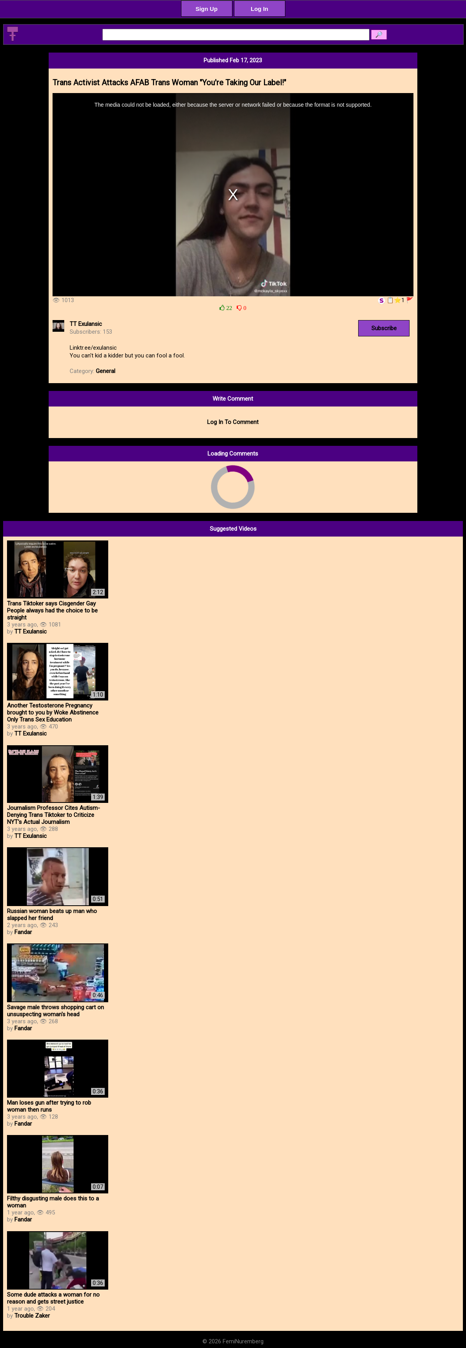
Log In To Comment (232, 422)
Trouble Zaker (32, 1315)
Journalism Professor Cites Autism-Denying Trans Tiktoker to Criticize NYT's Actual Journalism (53, 814)
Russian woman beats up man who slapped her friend (52, 915)
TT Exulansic (86, 323)
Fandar (23, 932)
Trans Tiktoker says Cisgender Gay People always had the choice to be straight (52, 610)
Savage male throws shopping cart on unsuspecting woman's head (55, 1011)
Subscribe (384, 328)
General (105, 371)
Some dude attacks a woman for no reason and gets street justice (53, 1298)
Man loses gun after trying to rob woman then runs (49, 1106)
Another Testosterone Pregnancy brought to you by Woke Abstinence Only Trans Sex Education (52, 712)
